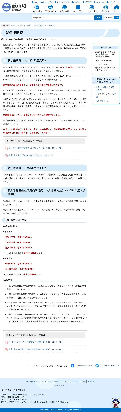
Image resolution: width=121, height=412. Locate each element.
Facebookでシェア (81, 365)
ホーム (13, 25)
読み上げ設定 (48, 2)
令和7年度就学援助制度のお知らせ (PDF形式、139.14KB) (33, 148)
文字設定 (88, 2)
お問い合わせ (113, 2)
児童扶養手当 (102, 101)
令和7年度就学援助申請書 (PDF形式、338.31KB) (29, 155)
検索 (98, 18)
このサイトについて (78, 381)
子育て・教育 (25, 25)
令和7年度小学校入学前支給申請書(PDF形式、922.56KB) (33, 342)
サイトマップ (60, 386)
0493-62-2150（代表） (16, 397)
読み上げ (37, 2)
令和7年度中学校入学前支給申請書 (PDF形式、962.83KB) (33, 349)
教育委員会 (39, 25)
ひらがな (76, 2)
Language (100, 2)
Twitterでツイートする (107, 365)
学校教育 (50, 25)
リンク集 (91, 381)
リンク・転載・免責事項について (54, 381)
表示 (117, 17)
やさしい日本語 (63, 2)
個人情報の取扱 (32, 381)
